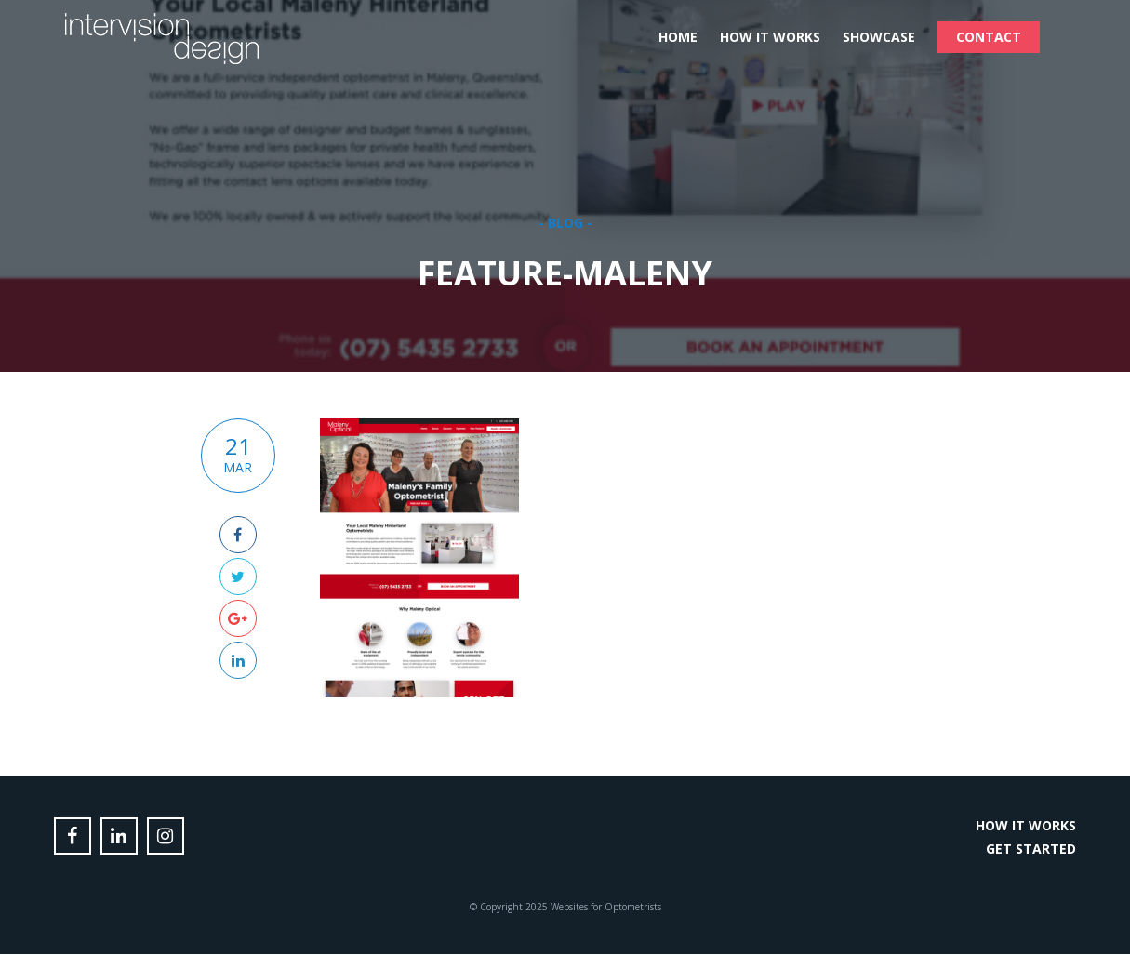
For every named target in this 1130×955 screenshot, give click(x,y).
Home (678, 37)
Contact (988, 37)
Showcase (879, 37)
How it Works (770, 37)
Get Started (1031, 848)
